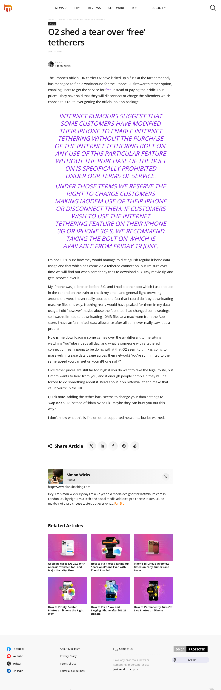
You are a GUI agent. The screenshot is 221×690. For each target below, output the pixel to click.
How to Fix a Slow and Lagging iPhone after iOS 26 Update (108, 610)
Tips (77, 8)
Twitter (17, 663)
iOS (134, 8)
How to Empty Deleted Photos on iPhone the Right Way (66, 610)
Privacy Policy (68, 656)
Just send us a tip (124, 669)
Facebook (18, 649)
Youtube (18, 656)
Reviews (94, 8)
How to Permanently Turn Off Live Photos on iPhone (153, 608)
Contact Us (126, 649)
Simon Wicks (63, 66)
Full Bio (119, 503)
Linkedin (18, 671)
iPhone (61, 19)
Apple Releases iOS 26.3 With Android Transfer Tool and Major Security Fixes (66, 567)
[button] (213, 8)
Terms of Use (68, 663)
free (108, 90)
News (59, 8)
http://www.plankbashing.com (69, 487)
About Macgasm (70, 649)
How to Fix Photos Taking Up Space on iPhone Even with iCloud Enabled (110, 567)
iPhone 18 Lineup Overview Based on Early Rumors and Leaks (151, 567)
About (157, 8)
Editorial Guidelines (72, 671)
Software (116, 8)
